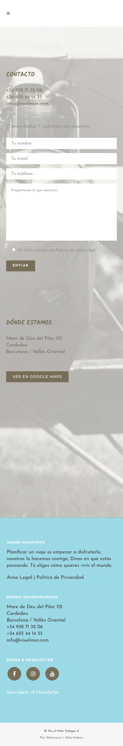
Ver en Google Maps (37, 376)
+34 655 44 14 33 (24, 97)
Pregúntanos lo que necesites (61, 212)
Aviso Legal (19, 577)
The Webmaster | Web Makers (61, 737)
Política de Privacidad (60, 577)
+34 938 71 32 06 (24, 90)
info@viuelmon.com (27, 103)
